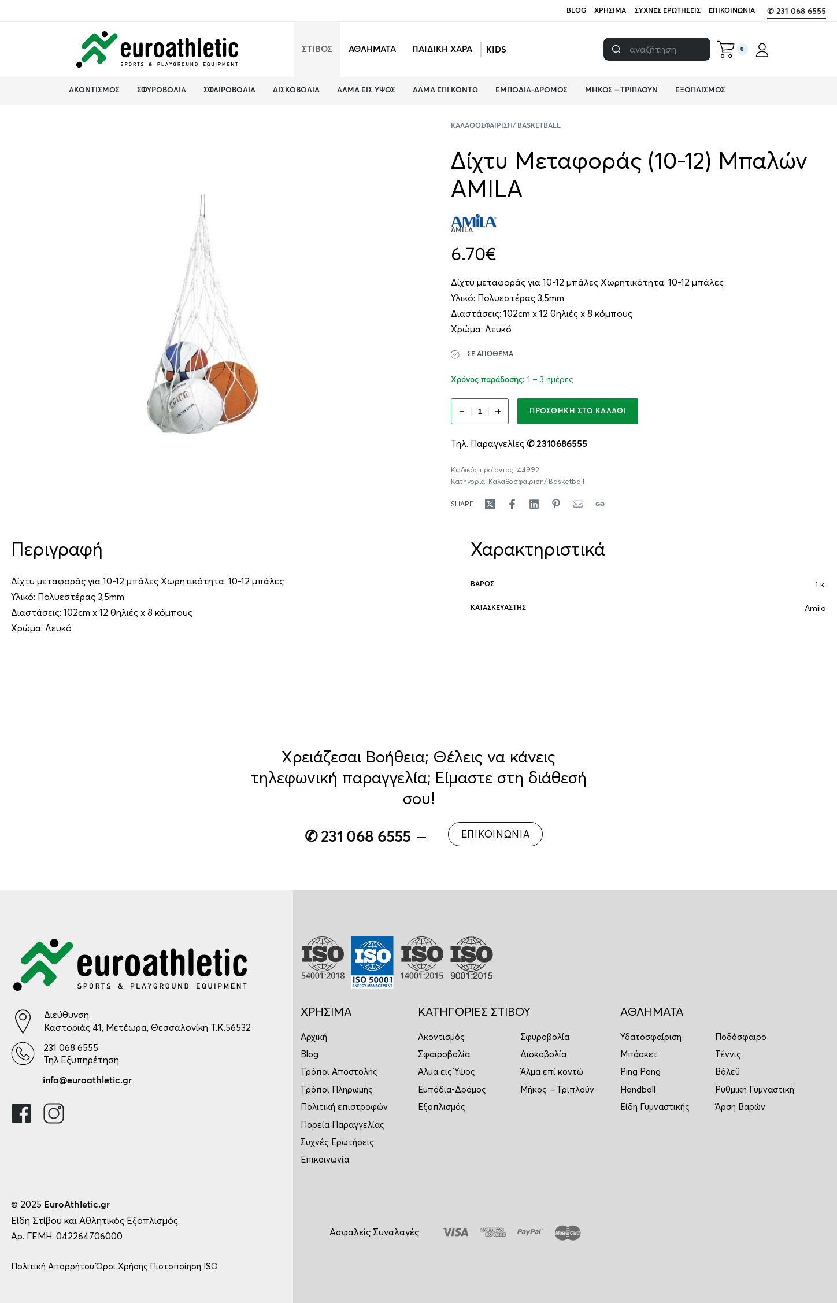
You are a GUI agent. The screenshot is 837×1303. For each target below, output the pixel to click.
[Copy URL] (600, 504)
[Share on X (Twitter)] (490, 504)
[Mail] (578, 504)
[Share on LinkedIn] (534, 504)
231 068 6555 (70, 1047)
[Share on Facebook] (512, 504)
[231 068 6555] (23, 1053)
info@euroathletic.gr (87, 1080)
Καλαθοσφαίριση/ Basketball (506, 126)
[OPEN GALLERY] (202, 314)
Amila (815, 608)
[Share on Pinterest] (556, 504)
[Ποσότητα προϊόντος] (480, 411)
